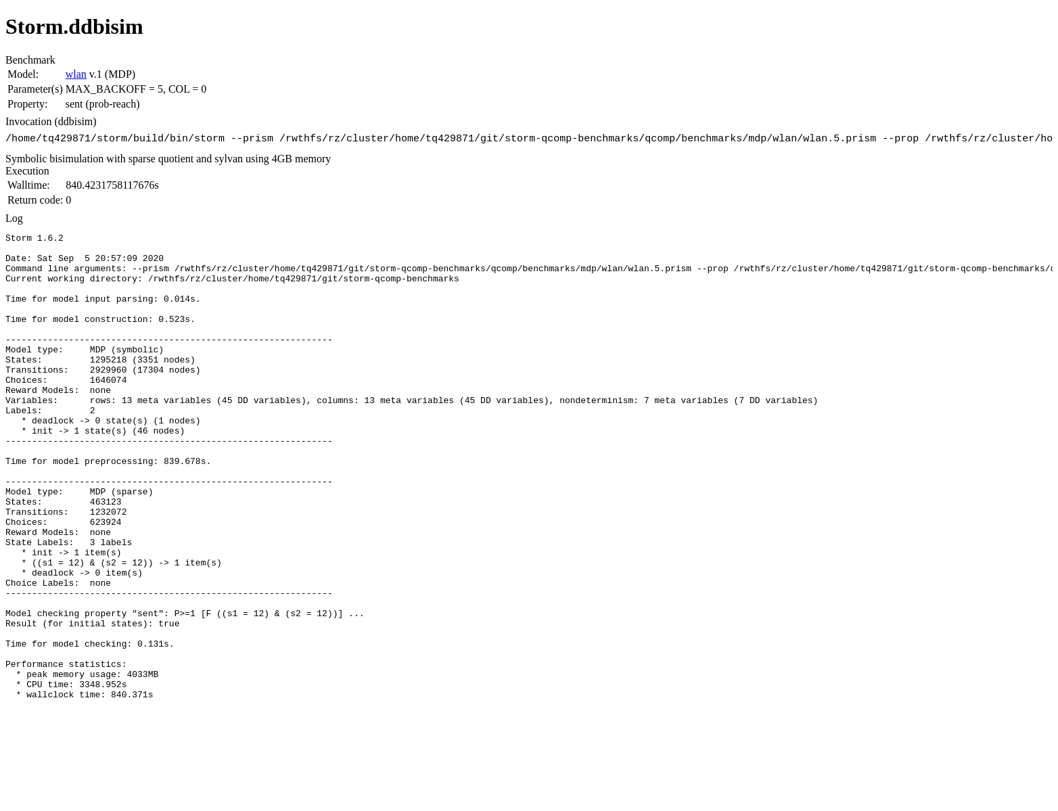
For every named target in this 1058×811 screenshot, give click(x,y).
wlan (76, 74)
